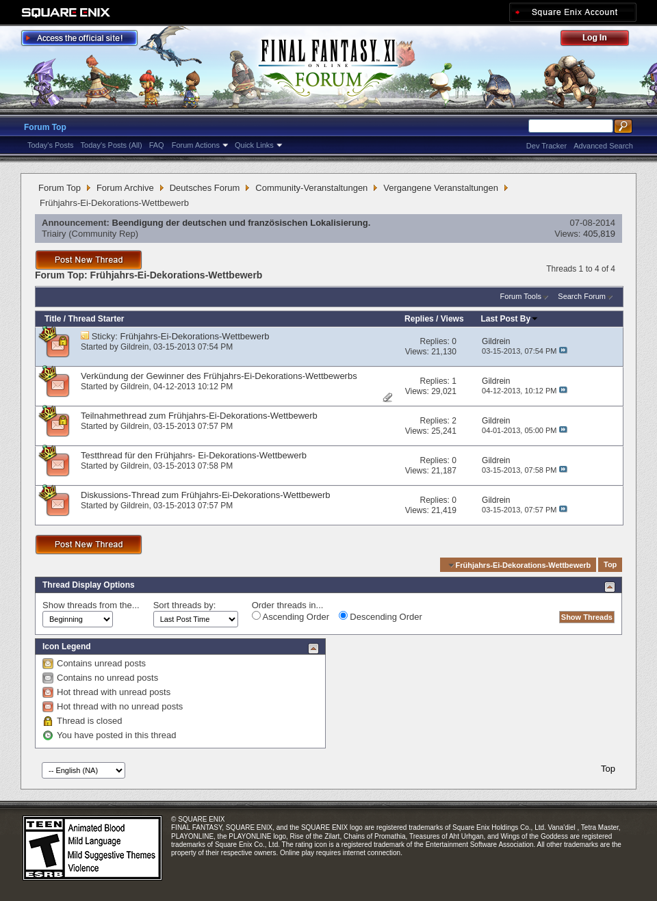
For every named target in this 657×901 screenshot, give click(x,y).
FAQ (156, 145)
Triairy (54, 233)
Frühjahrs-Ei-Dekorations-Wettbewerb (195, 336)
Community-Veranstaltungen (311, 188)
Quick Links (254, 145)
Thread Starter (96, 319)
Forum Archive (125, 188)
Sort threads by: (184, 605)
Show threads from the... (91, 605)
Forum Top (45, 127)
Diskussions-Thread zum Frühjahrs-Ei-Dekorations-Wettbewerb (206, 495)
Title (52, 319)
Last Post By (510, 319)
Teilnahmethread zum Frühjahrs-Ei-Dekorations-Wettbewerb (199, 415)
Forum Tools (520, 296)
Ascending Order (290, 616)
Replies (419, 319)
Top (610, 565)
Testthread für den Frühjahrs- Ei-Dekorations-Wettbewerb (194, 455)
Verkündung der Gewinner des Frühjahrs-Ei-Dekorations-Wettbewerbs (219, 376)
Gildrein (134, 347)
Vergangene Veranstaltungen (440, 188)
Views (452, 319)
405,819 (599, 233)
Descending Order (380, 616)
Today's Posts (50, 145)
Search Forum (582, 296)
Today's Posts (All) (111, 145)
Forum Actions (196, 145)
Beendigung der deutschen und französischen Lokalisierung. (241, 223)
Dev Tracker (546, 146)
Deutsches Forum (205, 188)
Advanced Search (603, 146)
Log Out (601, 40)
